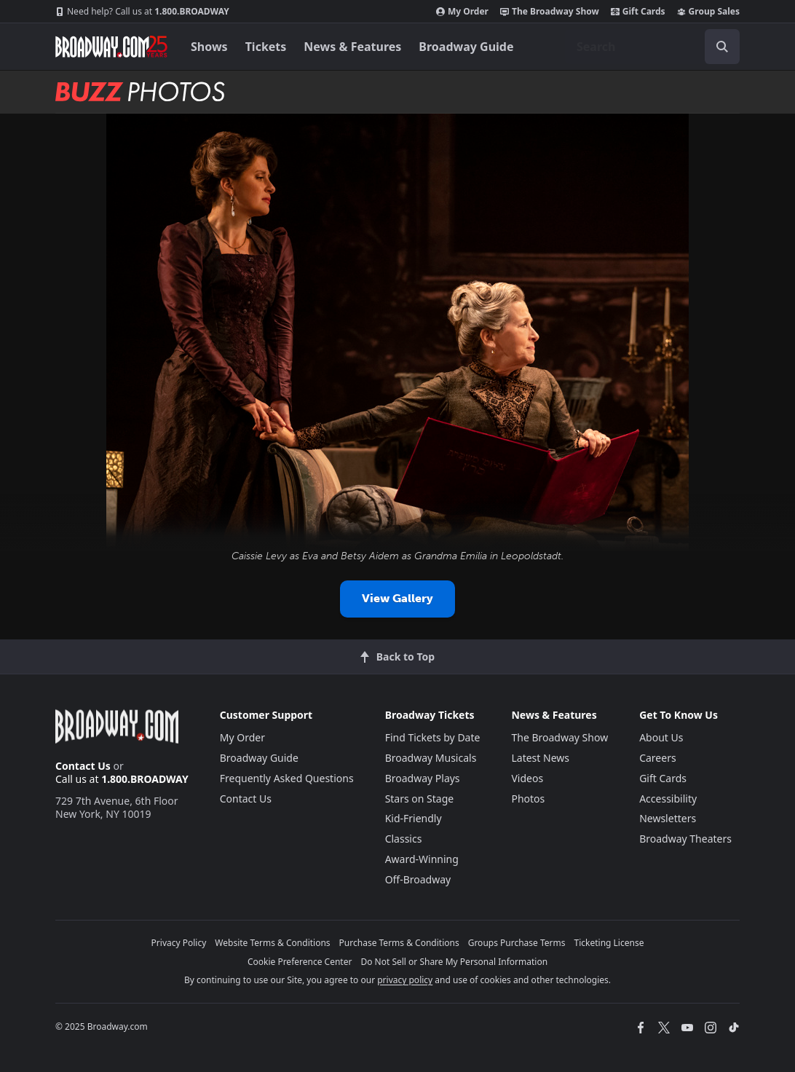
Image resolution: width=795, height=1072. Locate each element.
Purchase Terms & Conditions (399, 943)
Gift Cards (638, 11)
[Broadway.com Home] (111, 47)
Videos (527, 778)
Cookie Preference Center (300, 961)
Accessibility (668, 798)
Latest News (540, 758)
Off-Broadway (418, 879)
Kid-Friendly (413, 818)
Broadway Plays (422, 778)
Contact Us (83, 766)
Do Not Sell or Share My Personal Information (453, 961)
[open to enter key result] (722, 46)
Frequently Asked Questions (287, 778)
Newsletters (667, 818)
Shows (209, 46)
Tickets (266, 46)
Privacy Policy (179, 943)
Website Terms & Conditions (272, 943)
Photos (528, 798)
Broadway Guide (466, 46)
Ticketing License (609, 943)
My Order (462, 11)
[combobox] (652, 46)
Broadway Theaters (685, 839)
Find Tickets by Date (432, 737)
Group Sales (708, 11)
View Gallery (397, 598)
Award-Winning (422, 859)
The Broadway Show (549, 11)
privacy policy (404, 980)
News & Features (352, 46)
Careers (657, 758)
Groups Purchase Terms (517, 943)
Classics (403, 839)
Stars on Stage (419, 798)
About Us (661, 737)
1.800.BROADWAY (142, 11)
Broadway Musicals (431, 758)
